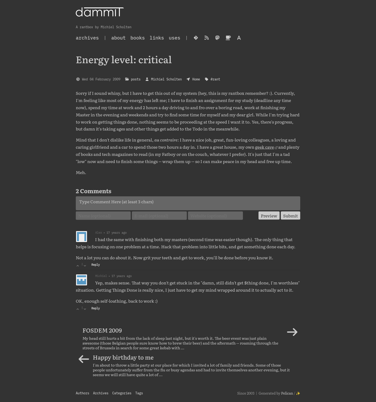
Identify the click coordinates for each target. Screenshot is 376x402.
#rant (215, 79)
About (118, 37)
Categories (121, 393)
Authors (82, 393)
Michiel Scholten (166, 79)
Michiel (101, 276)
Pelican (287, 393)
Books (137, 37)
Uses (174, 37)
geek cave (264, 147)
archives (87, 37)
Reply (95, 264)
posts (136, 79)
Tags (139, 393)
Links (157, 37)
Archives (100, 393)
